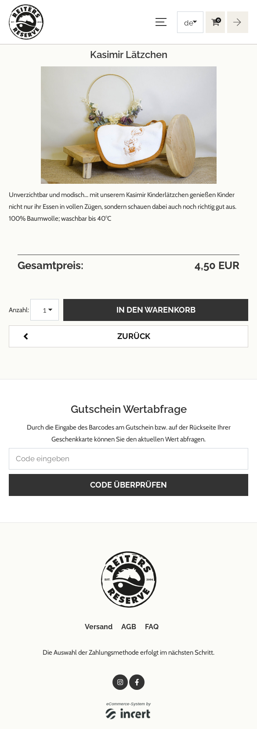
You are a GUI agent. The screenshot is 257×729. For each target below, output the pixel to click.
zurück (133, 336)
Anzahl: (19, 310)
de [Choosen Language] (188, 22)
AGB (128, 627)
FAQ (152, 627)
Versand (98, 627)
